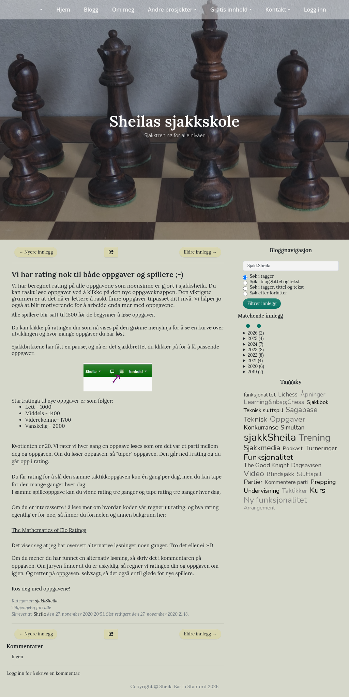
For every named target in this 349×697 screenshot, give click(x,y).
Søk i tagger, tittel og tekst (277, 287)
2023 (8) (255, 350)
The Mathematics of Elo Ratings (49, 530)
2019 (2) (255, 372)
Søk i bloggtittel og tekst (275, 282)
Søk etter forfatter (268, 293)
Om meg (123, 9)
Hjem (63, 9)
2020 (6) (255, 366)
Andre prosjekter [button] (170, 9)
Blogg (91, 9)
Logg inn (315, 9)
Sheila (40, 614)
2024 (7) (255, 344)
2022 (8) (255, 355)
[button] (37, 9)
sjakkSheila (46, 601)
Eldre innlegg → (200, 252)
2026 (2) (255, 333)
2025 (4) (255, 338)
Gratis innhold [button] (229, 9)
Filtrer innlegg (261, 303)
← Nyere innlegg (36, 252)
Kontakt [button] (275, 9)
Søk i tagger (262, 276)
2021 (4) (255, 360)
